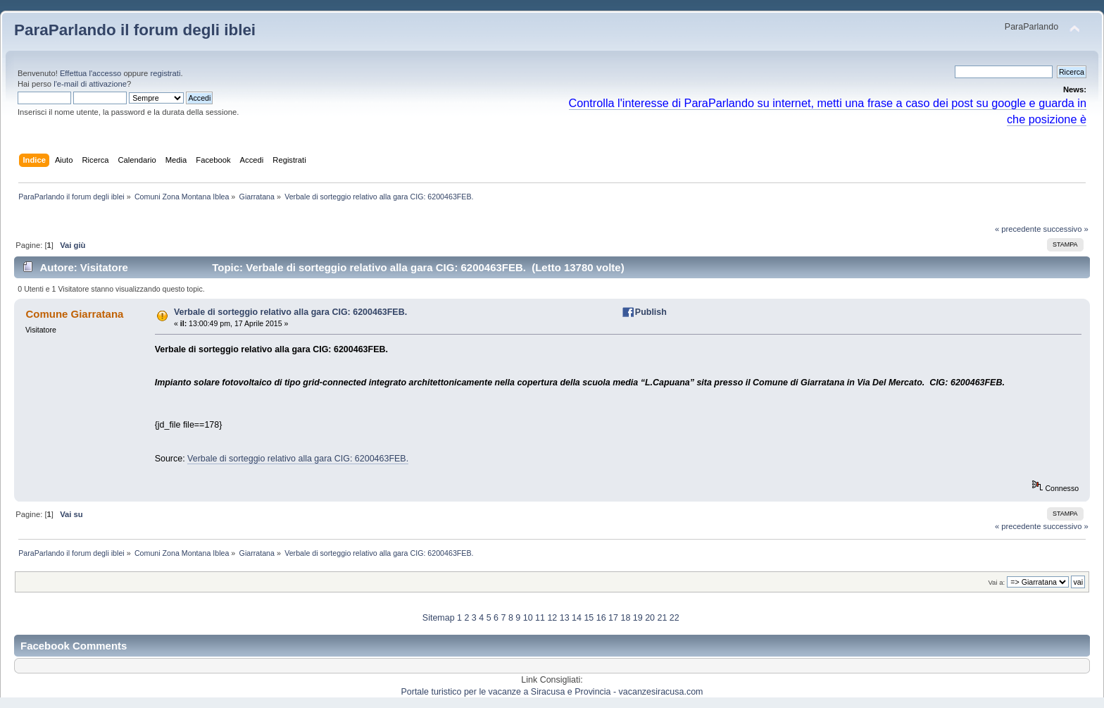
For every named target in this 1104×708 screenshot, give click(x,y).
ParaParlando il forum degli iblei (135, 30)
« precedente (1018, 229)
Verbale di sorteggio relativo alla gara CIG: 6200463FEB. (290, 312)
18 (625, 618)
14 (577, 618)
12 (552, 618)
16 (601, 618)
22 (674, 618)
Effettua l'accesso (90, 73)
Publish (651, 312)
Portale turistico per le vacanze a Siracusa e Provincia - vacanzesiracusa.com (552, 692)
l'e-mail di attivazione (90, 84)
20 (650, 618)
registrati (165, 73)
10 (528, 618)
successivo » (1066, 229)
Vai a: (996, 582)
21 (662, 618)
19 (638, 618)
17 (613, 618)
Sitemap (438, 618)
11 (540, 618)
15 (589, 618)
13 (565, 618)
